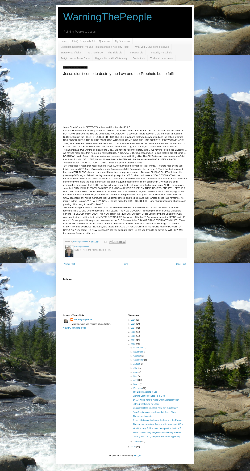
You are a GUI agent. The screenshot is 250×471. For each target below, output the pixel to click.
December (138, 347)
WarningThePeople (107, 17)
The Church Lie (94, 52)
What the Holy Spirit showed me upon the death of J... (158, 428)
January (137, 441)
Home (63, 41)
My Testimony (122, 41)
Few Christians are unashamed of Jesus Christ (154, 412)
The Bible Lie (115, 52)
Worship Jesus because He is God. (149, 396)
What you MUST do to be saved (152, 46)
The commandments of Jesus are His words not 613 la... (159, 424)
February (137, 388)
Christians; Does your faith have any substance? (155, 408)
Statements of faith (71, 52)
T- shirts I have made (161, 58)
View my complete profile (74, 328)
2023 (133, 332)
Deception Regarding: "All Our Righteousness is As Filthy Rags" (95, 46)
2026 (133, 320)
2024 (133, 328)
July (135, 368)
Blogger (137, 455)
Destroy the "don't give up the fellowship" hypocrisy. (156, 436)
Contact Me (138, 58)
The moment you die (142, 416)
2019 (133, 446)
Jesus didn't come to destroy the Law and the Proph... (157, 420)
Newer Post (69, 264)
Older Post (181, 264)
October (137, 356)
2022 (133, 336)
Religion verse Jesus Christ (75, 58)
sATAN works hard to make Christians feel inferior (156, 400)
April (135, 380)
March (136, 384)
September (138, 360)
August (136, 364)
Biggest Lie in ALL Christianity (111, 58)
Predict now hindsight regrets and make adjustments (157, 432)
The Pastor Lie (135, 52)
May (135, 376)
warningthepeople (83, 319)
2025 (133, 324)
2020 (133, 344)
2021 (133, 340)
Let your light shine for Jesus (146, 404)
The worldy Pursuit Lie (160, 52)
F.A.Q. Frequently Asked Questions (91, 41)
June (135, 372)
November (138, 352)
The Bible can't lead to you (145, 392)
